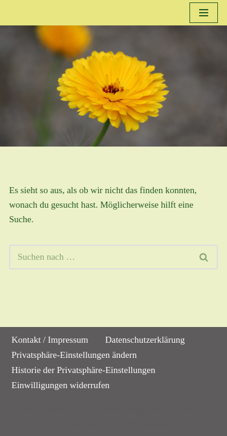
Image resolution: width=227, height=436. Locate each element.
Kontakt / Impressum (50, 340)
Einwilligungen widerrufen (61, 385)
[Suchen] (100, 257)
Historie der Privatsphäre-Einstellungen (83, 370)
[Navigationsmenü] (203, 12)
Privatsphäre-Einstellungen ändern (74, 355)
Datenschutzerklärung (145, 340)
